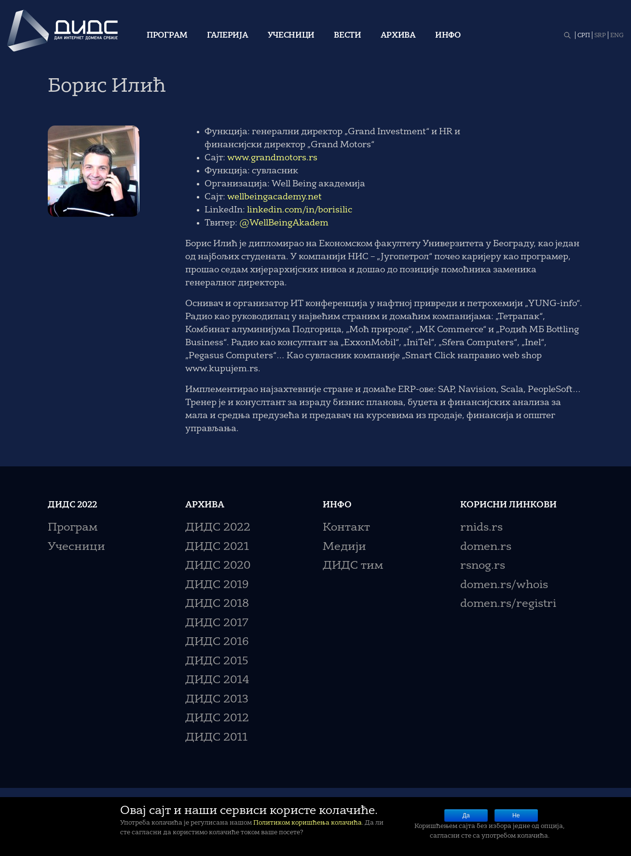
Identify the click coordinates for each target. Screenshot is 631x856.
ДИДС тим (353, 566)
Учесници (291, 36)
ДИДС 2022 (217, 527)
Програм (167, 36)
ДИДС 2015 (216, 661)
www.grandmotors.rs (272, 158)
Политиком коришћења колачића (307, 823)
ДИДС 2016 (216, 642)
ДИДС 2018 (217, 604)
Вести (347, 36)
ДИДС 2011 (216, 738)
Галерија (227, 36)
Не (516, 815)
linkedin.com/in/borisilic (299, 210)
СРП (583, 36)
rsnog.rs (482, 566)
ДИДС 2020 (217, 566)
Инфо (448, 36)
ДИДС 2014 (217, 680)
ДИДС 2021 (217, 547)
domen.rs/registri (508, 604)
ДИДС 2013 (216, 699)
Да (466, 815)
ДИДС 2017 (216, 623)
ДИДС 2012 (217, 718)
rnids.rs (481, 527)
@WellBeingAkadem (284, 223)
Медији (344, 547)
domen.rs (485, 547)
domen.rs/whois (504, 585)
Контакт (346, 527)
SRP (600, 36)
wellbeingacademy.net (274, 197)
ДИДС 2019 (216, 585)
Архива (398, 36)
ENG (617, 36)
